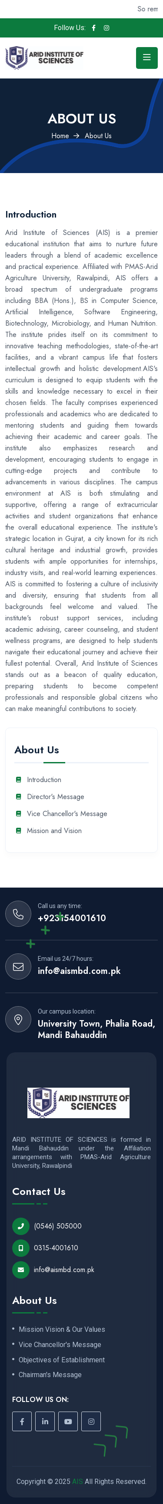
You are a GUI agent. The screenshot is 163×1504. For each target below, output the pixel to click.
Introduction (44, 780)
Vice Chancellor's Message (67, 814)
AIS (77, 1481)
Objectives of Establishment (62, 1360)
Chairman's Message (50, 1375)
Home (60, 136)
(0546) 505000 (47, 1226)
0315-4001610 (45, 1248)
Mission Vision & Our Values (62, 1330)
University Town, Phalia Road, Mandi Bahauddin (96, 1029)
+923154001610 (72, 918)
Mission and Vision (54, 831)
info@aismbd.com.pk (79, 971)
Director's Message (55, 797)
